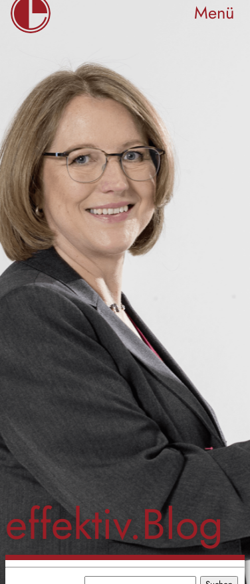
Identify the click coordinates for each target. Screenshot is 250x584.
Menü (214, 13)
